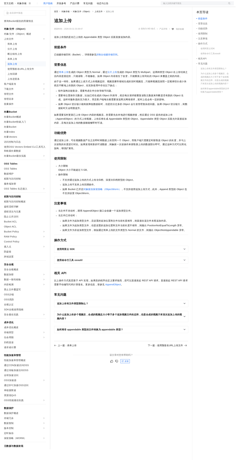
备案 (200, 5)
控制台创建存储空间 (106, 65)
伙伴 (90, 5)
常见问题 (88, 14)
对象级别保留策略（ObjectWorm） (102, 200)
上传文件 (99, 22)
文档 (193, 5)
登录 (228, 5)
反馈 (125, 372)
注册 (216, 5)
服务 (98, 5)
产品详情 (163, 39)
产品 (43, 5)
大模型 (34, 5)
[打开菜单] (5, 5)
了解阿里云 (110, 5)
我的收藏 (180, 40)
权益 (64, 5)
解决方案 (53, 5)
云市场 (81, 5)
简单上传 (64, 82)
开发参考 (61, 14)
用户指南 (48, 14)
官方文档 (8, 14)
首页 (56, 22)
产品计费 (74, 14)
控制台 (208, 5)
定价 (72, 5)
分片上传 (112, 82)
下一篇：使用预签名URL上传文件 (167, 356)
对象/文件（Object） (82, 22)
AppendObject (113, 295)
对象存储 (21, 14)
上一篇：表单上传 (65, 356)
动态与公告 (102, 14)
